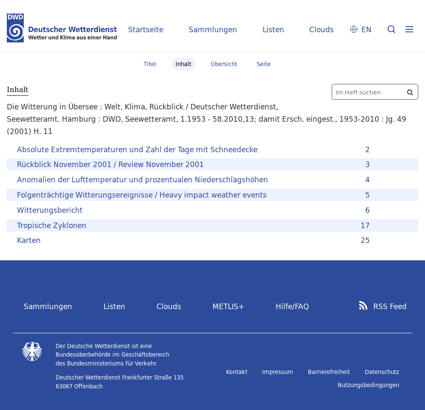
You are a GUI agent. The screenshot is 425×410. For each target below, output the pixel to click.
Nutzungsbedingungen (368, 385)
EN (366, 29)
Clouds (321, 29)
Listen (273, 29)
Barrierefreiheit (329, 372)
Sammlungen (213, 29)
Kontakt (236, 372)
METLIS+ (228, 306)
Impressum (277, 372)
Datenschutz (382, 372)
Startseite (145, 29)
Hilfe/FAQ (292, 306)
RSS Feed (390, 306)
